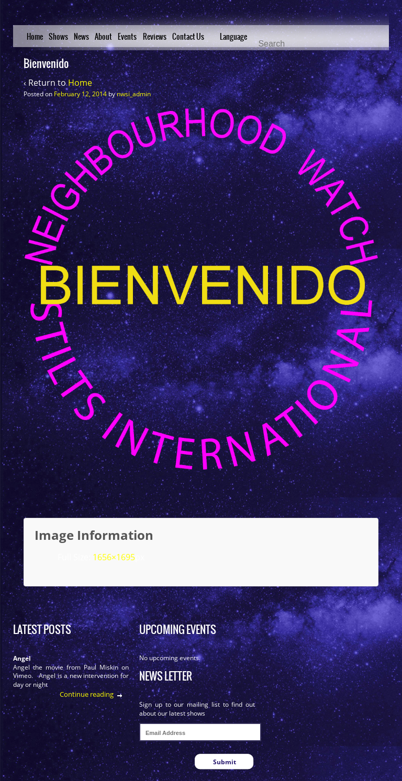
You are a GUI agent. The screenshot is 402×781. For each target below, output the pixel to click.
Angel (22, 658)
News (81, 36)
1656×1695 (114, 557)
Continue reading (87, 694)
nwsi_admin (134, 93)
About (103, 36)
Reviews (154, 36)
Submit (224, 761)
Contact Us (188, 36)
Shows (58, 36)
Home (35, 36)
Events (127, 36)
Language (233, 36)
